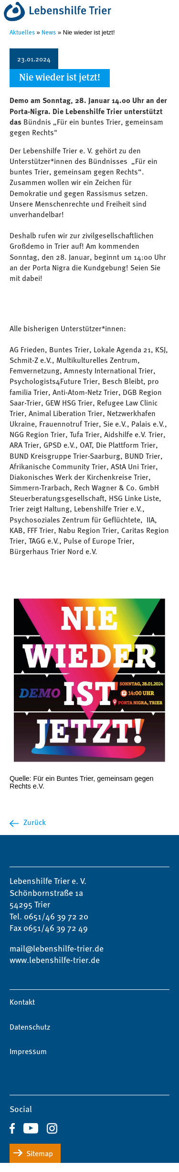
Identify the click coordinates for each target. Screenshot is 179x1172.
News (49, 31)
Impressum (28, 1051)
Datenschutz (30, 1027)
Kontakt (22, 1002)
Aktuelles (22, 31)
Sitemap (39, 1153)
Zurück (34, 822)
